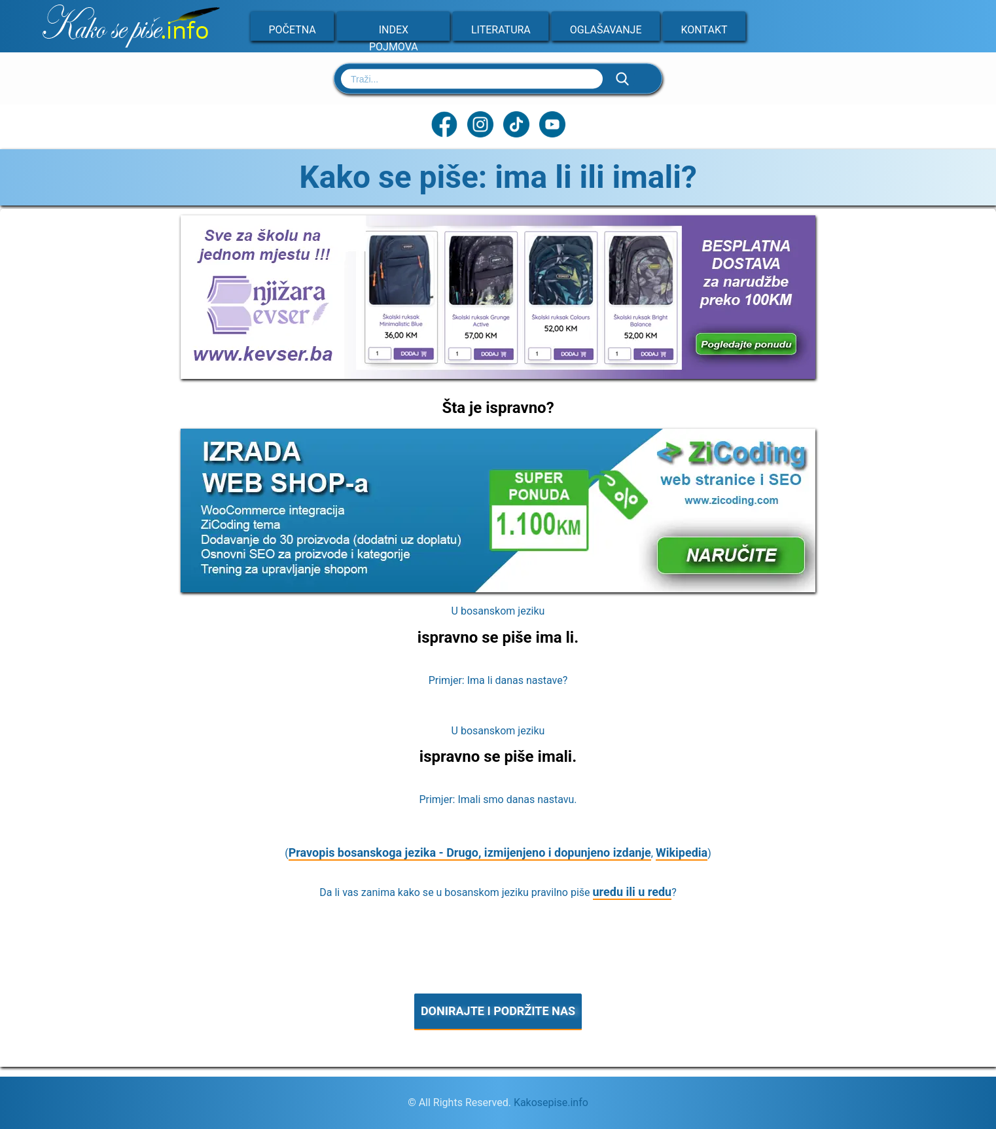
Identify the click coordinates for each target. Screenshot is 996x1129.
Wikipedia (681, 852)
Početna (292, 30)
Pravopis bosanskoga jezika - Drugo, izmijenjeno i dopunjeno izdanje (470, 852)
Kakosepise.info (551, 1102)
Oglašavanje (606, 30)
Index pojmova (393, 38)
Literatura (501, 30)
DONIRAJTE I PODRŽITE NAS (498, 1011)
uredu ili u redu (632, 892)
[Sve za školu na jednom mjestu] (498, 375)
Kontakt (704, 30)
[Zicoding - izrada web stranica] (498, 588)
